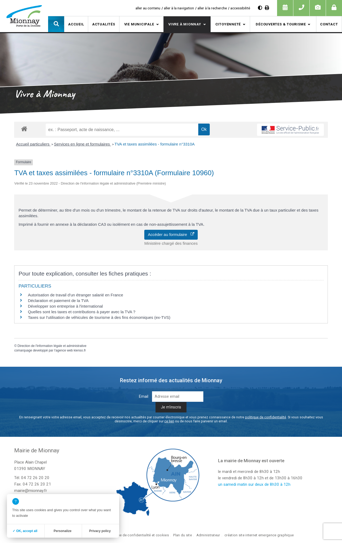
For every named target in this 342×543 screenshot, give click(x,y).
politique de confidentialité (265, 417)
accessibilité (240, 8)
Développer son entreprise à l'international (65, 306)
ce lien (169, 421)
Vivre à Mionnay (184, 24)
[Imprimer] (267, 7)
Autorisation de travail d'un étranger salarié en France (75, 295)
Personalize (63, 531)
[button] (56, 24)
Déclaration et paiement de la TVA (58, 300)
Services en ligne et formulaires (82, 144)
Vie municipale (139, 24)
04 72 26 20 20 (35, 477)
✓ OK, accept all (25, 531)
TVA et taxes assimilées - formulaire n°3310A (155, 144)
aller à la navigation (179, 8)
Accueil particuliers (33, 144)
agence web (64, 350)
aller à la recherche (212, 8)
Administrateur (208, 535)
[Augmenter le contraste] (260, 7)
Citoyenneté (228, 24)
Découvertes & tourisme (281, 24)
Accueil (76, 24)
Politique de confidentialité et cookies (138, 535)
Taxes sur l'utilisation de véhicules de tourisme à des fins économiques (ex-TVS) (99, 317)
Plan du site (182, 535)
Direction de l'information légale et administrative (52, 346)
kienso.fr (80, 350)
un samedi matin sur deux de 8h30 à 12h (254, 484)
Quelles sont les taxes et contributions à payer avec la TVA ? (81, 311)
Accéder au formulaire (171, 234)
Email (143, 396)
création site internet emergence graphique (259, 535)
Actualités (103, 24)
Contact (329, 24)
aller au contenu (147, 8)
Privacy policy (100, 531)
